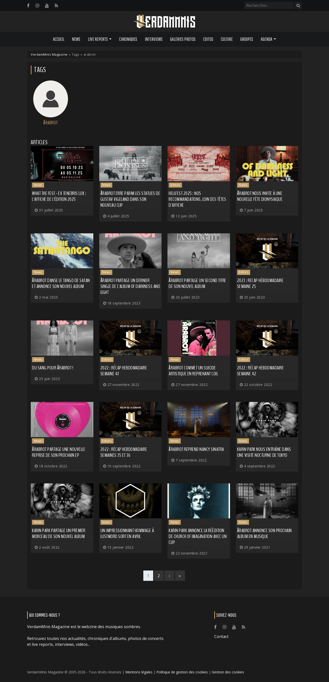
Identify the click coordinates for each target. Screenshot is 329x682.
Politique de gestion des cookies (182, 672)
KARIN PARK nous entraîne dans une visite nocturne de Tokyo (264, 452)
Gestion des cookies (228, 672)
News (76, 39)
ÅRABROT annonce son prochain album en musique (264, 533)
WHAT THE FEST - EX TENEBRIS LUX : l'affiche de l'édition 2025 (59, 196)
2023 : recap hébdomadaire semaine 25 (260, 283)
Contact (221, 636)
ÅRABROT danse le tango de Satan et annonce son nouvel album (61, 283)
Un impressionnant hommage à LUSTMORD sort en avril (127, 533)
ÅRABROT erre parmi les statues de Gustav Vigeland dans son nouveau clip (130, 199)
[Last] (180, 576)
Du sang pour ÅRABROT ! (52, 368)
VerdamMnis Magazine (49, 54)
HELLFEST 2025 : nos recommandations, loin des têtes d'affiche (197, 199)
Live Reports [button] (98, 39)
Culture (227, 39)
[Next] (169, 576)
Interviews (154, 39)
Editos (208, 39)
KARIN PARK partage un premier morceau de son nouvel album (58, 533)
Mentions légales (138, 672)
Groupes (246, 39)
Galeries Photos (183, 39)
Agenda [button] (266, 39)
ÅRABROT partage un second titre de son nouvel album (197, 283)
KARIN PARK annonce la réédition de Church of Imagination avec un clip (198, 536)
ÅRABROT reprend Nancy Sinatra (196, 449)
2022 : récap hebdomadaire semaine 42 (260, 371)
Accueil (58, 39)
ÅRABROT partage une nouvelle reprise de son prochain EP (58, 452)
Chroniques (128, 39)
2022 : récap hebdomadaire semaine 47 (123, 371)
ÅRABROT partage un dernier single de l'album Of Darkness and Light (130, 286)
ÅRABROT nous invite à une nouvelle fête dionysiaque (260, 196)
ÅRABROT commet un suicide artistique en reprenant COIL (193, 371)
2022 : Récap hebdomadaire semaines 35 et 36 (123, 452)
